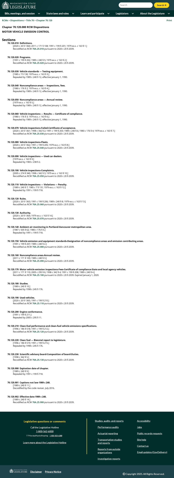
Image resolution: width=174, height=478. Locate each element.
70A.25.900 (38, 402)
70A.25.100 (38, 275)
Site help (141, 439)
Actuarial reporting (108, 433)
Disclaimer (36, 471)
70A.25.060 (38, 204)
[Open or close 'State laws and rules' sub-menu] (73, 13)
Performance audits (108, 427)
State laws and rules (57, 13)
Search (161, 5)
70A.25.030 (38, 133)
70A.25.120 (38, 331)
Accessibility (143, 420)
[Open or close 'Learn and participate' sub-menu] (108, 13)
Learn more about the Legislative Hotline (44, 442)
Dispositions (17, 20)
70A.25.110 (38, 303)
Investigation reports (109, 458)
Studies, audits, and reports (109, 420)
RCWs (5, 20)
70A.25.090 (38, 260)
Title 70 (30, 20)
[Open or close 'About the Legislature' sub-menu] (169, 13)
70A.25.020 (38, 62)
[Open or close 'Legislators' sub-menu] (133, 13)
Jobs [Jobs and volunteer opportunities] (139, 427)
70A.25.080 (38, 246)
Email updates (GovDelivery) (152, 452)
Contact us (143, 445)
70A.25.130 (38, 359)
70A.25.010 (38, 48)
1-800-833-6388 (56, 436)
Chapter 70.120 (44, 20)
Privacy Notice (53, 471)
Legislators (122, 13)
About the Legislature (152, 13)
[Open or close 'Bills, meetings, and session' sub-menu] (39, 13)
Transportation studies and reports (110, 441)
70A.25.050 (38, 176)
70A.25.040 (38, 147)
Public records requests (149, 433)
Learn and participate (92, 13)
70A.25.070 (38, 218)
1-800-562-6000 (44, 431)
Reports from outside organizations (109, 451)
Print (169, 20)
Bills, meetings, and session (20, 13)
